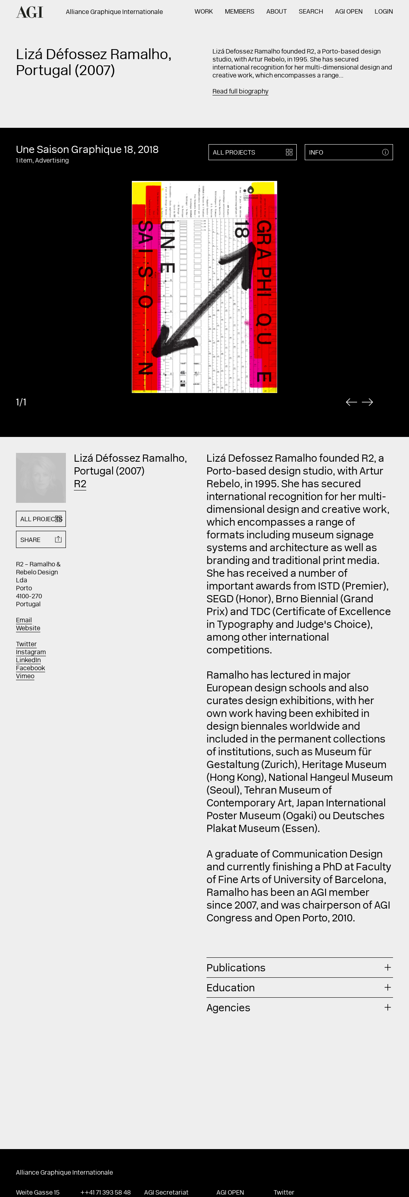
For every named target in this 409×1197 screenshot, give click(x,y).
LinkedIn (28, 660)
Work (204, 12)
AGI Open (349, 12)
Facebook (30, 668)
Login (384, 12)
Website (28, 628)
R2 (80, 485)
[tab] (299, 967)
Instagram (31, 652)
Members (239, 12)
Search (311, 12)
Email (24, 620)
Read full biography (240, 92)
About (276, 12)
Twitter (26, 644)
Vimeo (25, 676)
